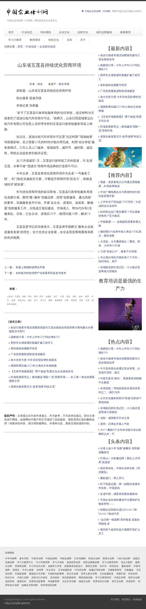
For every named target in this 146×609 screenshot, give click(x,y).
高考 (81, 300)
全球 (87, 300)
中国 (62, 296)
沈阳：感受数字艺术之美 (114, 418)
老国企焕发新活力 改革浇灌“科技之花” (33, 386)
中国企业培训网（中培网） (98, 11)
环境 (41, 296)
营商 (35, 296)
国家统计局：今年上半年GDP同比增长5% (35, 337)
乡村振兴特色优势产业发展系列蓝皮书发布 (41, 273)
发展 (13, 300)
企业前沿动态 (48, 46)
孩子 (56, 296)
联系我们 (126, 599)
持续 (24, 296)
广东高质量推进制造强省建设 (28, 354)
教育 (87, 296)
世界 (67, 300)
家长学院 (64, 84)
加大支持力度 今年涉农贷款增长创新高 (34, 360)
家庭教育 (58, 300)
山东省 (10, 296)
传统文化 (21, 300)
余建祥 (48, 296)
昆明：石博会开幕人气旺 (114, 424)
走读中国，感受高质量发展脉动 (118, 494)
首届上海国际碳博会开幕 (30, 267)
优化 (30, 296)
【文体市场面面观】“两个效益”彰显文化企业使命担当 (42, 371)
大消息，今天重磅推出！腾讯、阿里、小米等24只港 (119, 243)
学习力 (43, 300)
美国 (68, 296)
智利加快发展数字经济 (24, 348)
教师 (50, 300)
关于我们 (115, 599)
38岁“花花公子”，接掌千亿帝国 (118, 251)
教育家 (74, 300)
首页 (20, 46)
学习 (36, 300)
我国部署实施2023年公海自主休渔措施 (34, 365)
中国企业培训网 (12, 603)
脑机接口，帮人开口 (112, 478)
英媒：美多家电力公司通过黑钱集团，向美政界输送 (119, 184)
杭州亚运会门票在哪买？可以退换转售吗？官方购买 (119, 213)
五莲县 (17, 296)
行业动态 (31, 46)
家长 (74, 296)
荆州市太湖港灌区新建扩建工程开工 (32, 342)
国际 (30, 300)
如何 (81, 296)
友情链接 (137, 599)
